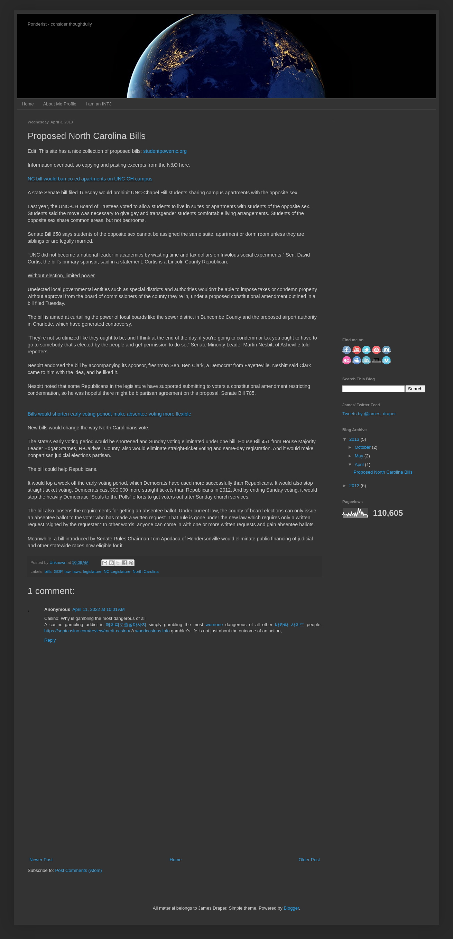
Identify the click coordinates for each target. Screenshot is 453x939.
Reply (50, 640)
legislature (92, 571)
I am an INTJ (98, 103)
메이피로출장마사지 (126, 624)
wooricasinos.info (152, 630)
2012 (355, 485)
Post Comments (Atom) (78, 870)
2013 (355, 439)
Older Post (309, 859)
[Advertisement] (175, 799)
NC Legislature (117, 571)
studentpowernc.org (165, 151)
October (363, 447)
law (68, 571)
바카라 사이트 (289, 624)
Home (28, 103)
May (359, 455)
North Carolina (145, 571)
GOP (58, 571)
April (360, 464)
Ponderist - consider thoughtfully (60, 24)
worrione (214, 624)
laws (77, 571)
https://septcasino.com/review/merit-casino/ (87, 630)
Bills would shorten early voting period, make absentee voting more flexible (109, 414)
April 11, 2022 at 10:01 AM (98, 609)
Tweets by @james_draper (369, 413)
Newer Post (41, 859)
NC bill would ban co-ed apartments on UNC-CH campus (90, 179)
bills (48, 571)
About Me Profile (59, 103)
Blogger (291, 908)
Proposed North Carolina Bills (383, 472)
